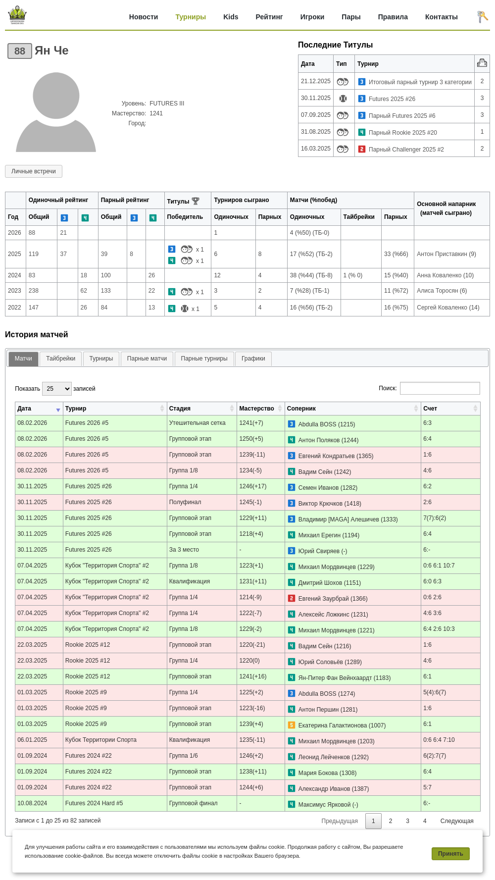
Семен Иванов (318, 487)
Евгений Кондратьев (326, 456)
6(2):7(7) (434, 755)
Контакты (441, 17)
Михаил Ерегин (319, 535)
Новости (143, 17)
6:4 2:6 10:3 (438, 628)
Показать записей (55, 389)
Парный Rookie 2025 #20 (403, 132)
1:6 (427, 454)
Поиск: (429, 388)
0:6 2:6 (432, 597)
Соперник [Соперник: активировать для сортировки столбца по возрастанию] (301, 408)
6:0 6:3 (432, 581)
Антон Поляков (319, 440)
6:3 (427, 422)
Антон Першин (318, 709)
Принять (450, 853)
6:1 (427, 676)
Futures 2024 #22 (88, 755)
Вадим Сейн (315, 471)
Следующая (457, 821)
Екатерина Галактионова (332, 725)
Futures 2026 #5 (86, 422)
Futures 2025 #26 (392, 99)
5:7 (427, 787)
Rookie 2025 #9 (86, 692)
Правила (393, 17)
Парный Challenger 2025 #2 (406, 149)
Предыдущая (340, 821)
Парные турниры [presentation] (204, 358)
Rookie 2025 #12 (87, 644)
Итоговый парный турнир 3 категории (420, 82)
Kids (230, 17)
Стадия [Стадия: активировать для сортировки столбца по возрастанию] (180, 408)
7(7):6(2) (434, 518)
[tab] (23, 359)
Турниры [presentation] (101, 358)
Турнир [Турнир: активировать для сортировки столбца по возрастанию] (76, 408)
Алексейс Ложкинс (323, 614)
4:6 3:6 (432, 613)
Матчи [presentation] (23, 358)
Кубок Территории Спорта (101, 739)
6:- (426, 549)
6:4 (427, 438)
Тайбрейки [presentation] (60, 358)
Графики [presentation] (253, 358)
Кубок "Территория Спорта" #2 (107, 565)
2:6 (427, 502)
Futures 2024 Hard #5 (94, 803)
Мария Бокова (318, 773)
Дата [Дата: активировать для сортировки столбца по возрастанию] (24, 408)
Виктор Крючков (320, 503)
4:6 (427, 470)
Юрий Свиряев (319, 551)
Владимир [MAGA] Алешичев (338, 519)
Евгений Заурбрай (323, 598)
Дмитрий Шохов (320, 582)
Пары (351, 17)
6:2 (427, 486)
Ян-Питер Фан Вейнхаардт (335, 677)
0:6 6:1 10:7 (438, 565)
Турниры (190, 17)
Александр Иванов (324, 788)
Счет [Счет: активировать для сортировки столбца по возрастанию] (430, 408)
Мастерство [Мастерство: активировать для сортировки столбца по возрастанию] (256, 408)
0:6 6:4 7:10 (438, 739)
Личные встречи (33, 171)
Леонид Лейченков (324, 757)
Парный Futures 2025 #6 (402, 115)
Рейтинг (269, 17)
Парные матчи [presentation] (147, 358)
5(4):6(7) (434, 692)
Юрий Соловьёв (320, 662)
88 (19, 51)
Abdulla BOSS (317, 424)
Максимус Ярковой (324, 804)
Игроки (312, 17)
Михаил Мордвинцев (327, 567)
